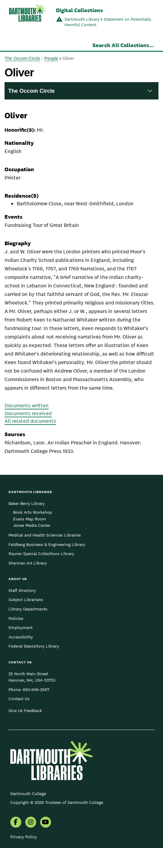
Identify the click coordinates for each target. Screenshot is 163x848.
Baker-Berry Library (27, 503)
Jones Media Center (31, 525)
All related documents (30, 421)
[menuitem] (15, 823)
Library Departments (28, 609)
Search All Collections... (123, 45)
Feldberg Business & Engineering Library (47, 544)
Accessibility (21, 637)
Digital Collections (79, 10)
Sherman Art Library (28, 563)
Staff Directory (22, 590)
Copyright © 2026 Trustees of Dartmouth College (56, 802)
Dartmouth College (28, 793)
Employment (21, 627)
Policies (16, 618)
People (51, 58)
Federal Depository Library (34, 646)
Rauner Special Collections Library (41, 553)
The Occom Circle (22, 58)
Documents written (27, 405)
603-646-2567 (36, 689)
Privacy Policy (23, 836)
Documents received (28, 413)
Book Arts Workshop (32, 512)
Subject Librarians (26, 599)
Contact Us (19, 698)
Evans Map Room (29, 519)
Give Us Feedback (25, 710)
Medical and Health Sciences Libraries (45, 535)
